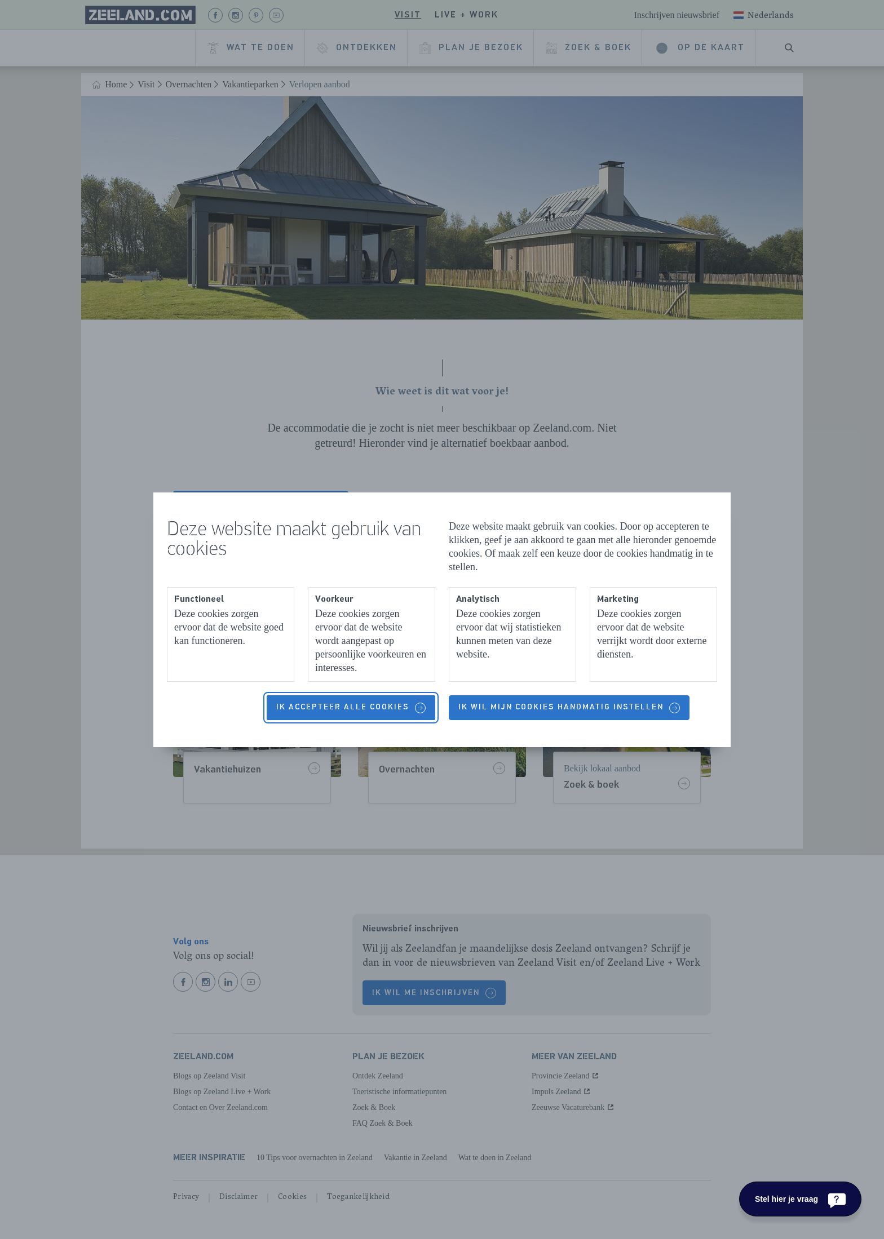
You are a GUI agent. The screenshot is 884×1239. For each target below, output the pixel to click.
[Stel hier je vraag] (800, 1199)
